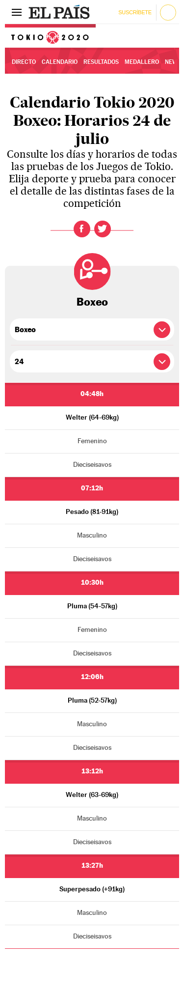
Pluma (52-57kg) (92, 700)
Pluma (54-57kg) (92, 606)
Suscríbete (134, 12)
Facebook (82, 229)
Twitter (102, 229)
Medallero (142, 61)
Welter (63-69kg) (92, 794)
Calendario (60, 61)
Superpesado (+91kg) (92, 889)
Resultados (101, 61)
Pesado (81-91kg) (92, 511)
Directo (24, 61)
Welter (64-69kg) (92, 417)
